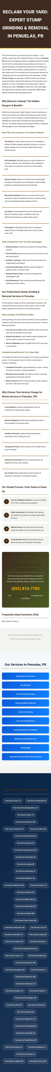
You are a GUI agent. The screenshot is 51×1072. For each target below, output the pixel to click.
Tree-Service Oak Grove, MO (26, 963)
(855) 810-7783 (25, 588)
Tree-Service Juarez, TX (13, 956)
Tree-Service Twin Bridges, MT (25, 998)
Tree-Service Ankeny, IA (13, 1047)
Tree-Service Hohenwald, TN (25, 906)
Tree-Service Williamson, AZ (25, 1019)
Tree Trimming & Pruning (25, 694)
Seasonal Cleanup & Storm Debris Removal (25, 757)
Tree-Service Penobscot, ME (25, 977)
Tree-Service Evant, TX (13, 801)
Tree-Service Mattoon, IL (37, 1047)
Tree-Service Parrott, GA (25, 1012)
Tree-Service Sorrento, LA (25, 1054)
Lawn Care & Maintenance (25, 721)
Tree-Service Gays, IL (38, 970)
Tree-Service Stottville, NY (14, 829)
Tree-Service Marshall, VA (13, 935)
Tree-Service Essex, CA (38, 885)
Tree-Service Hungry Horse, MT (25, 850)
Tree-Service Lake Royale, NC (25, 1026)
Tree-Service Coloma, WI (25, 843)
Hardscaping (25, 748)
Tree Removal (25, 685)
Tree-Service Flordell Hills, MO (25, 1040)
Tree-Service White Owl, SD (14, 885)
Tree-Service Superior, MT (14, 941)
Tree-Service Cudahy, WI (25, 864)
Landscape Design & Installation (25, 730)
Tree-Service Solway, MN (25, 913)
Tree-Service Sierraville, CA (25, 1033)
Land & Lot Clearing (25, 712)
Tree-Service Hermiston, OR (15, 927)
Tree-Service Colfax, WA (37, 956)
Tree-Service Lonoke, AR (38, 935)
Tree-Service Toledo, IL (37, 991)
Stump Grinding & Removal (25, 703)
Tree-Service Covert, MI (37, 1061)
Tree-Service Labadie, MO (14, 1061)
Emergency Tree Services (25, 676)
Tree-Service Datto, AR (38, 829)
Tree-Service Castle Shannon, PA (25, 949)
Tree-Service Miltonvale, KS (25, 899)
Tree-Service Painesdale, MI (25, 857)
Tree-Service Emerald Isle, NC (25, 836)
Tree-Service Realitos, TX (14, 991)
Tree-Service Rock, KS (14, 1005)
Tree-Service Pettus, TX (25, 815)
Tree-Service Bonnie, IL (38, 941)
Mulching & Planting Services (25, 739)
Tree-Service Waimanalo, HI (25, 984)
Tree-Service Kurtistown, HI (25, 871)
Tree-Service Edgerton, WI (25, 878)
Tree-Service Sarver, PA (36, 1005)
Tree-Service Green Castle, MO (25, 920)
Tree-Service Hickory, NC (25, 892)
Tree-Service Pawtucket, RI (36, 801)
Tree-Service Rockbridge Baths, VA (25, 808)
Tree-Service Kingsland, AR (15, 970)
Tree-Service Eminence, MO (25, 822)
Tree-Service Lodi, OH (38, 927)
